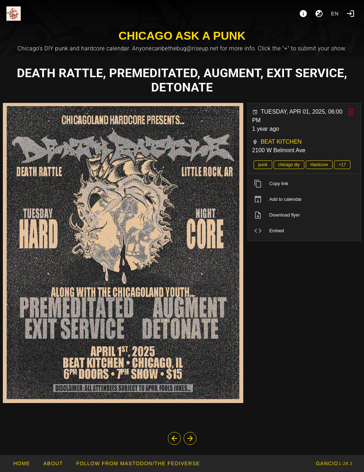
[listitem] (304, 184)
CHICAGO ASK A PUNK (182, 35)
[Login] (350, 13)
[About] (303, 13)
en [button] (335, 13)
